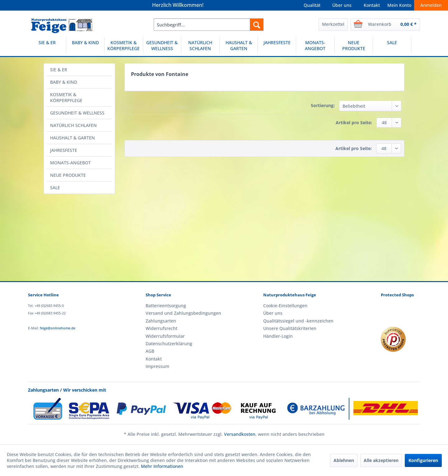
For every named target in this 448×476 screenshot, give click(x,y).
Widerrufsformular (165, 336)
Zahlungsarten (161, 321)
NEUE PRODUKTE (68, 175)
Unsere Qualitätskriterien (289, 328)
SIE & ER (58, 70)
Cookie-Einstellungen (285, 306)
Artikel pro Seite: (354, 122)
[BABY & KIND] (85, 46)
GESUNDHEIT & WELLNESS (77, 113)
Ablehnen (344, 460)
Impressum (157, 366)
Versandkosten (239, 434)
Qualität (312, 5)
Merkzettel (333, 24)
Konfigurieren (423, 460)
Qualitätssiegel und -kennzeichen (298, 321)
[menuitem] (209, 24)
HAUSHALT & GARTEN (72, 138)
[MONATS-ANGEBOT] (315, 46)
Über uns (342, 5)
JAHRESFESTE (63, 150)
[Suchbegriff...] (209, 24)
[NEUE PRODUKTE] (354, 46)
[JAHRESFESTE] (277, 46)
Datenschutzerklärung (169, 343)
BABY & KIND (63, 82)
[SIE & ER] (47, 46)
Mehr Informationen (162, 466)
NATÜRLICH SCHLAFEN (73, 125)
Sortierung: (323, 105)
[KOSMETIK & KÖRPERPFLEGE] (123, 46)
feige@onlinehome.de (57, 328)
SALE (55, 188)
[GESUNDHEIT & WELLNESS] (162, 46)
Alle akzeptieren (381, 460)
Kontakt (372, 5)
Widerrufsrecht (161, 328)
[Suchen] (257, 24)
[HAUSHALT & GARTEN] (239, 46)
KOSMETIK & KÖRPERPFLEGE (66, 97)
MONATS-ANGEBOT (70, 163)
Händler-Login (278, 336)
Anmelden (431, 5)
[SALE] (392, 46)
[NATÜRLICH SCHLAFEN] (200, 46)
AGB (150, 351)
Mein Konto (399, 5)
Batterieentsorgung (166, 306)
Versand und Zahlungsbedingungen (183, 313)
